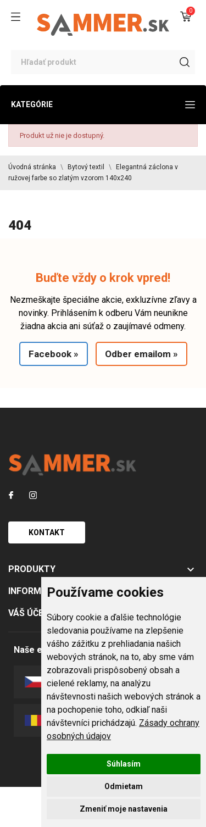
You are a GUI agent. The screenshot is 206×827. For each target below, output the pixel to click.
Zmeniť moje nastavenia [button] (124, 808)
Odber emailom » (141, 353)
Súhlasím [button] (124, 763)
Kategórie (103, 104)
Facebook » (54, 353)
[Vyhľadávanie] (103, 62)
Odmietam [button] (123, 786)
